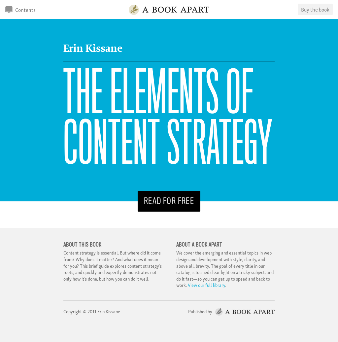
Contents (25, 9)
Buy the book (315, 9)
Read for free (169, 201)
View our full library (206, 285)
